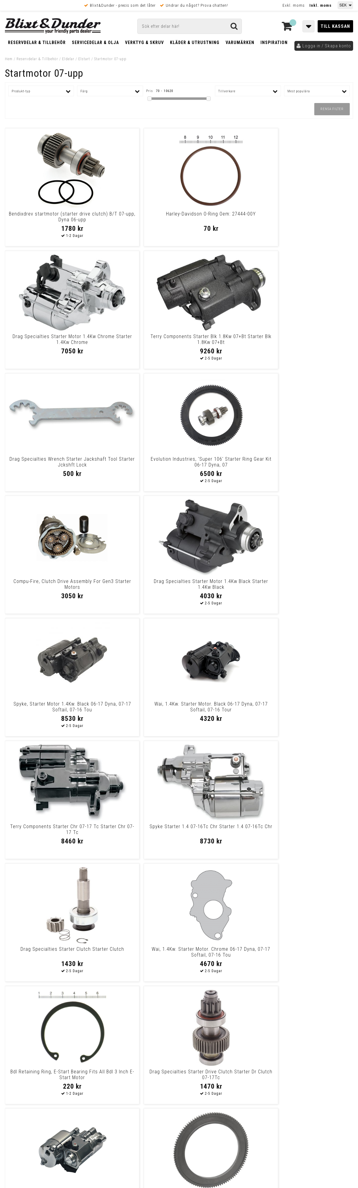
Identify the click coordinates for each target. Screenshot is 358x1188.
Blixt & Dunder (314, 1040)
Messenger (179, 1040)
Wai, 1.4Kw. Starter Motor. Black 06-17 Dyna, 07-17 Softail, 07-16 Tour (135, 465)
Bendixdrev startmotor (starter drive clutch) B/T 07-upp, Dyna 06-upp (46, 219)
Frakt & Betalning (23, 1102)
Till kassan (335, 26)
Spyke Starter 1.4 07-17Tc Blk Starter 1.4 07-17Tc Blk (223, 707)
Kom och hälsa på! (113, 1070)
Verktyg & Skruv (144, 42)
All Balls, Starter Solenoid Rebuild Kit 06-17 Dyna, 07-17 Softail (311, 829)
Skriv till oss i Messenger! (258, 1034)
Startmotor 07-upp (110, 59)
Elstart (84, 59)
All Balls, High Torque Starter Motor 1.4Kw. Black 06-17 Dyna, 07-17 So (311, 709)
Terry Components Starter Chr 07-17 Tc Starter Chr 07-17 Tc (223, 462)
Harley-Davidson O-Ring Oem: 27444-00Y (135, 217)
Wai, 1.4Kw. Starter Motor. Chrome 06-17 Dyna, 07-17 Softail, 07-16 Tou (135, 587)
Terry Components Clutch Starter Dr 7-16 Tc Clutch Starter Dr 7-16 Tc (223, 832)
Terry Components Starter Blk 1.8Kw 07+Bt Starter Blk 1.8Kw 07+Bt (311, 219)
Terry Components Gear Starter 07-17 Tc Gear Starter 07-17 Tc (311, 952)
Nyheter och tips (41, 1050)
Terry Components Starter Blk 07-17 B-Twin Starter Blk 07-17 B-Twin (134, 955)
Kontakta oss (313, 1047)
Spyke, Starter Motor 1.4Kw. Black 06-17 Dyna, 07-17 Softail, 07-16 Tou (47, 465)
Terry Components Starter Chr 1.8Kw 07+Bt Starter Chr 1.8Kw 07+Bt (223, 955)
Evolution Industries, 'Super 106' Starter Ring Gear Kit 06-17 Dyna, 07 (135, 342)
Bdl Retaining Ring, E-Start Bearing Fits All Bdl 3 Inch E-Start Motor (223, 587)
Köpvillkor (15, 1109)
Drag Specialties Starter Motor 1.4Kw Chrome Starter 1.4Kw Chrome (223, 219)
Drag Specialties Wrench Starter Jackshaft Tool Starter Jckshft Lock (46, 342)
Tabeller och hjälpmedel (41, 1034)
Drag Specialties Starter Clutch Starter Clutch (47, 584)
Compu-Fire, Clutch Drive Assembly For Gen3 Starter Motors (223, 342)
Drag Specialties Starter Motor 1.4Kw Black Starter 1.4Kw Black (311, 339)
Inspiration (274, 42)
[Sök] (189, 26)
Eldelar (68, 59)
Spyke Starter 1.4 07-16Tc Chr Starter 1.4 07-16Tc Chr (311, 462)
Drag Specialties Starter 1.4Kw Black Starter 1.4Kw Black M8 (46, 829)
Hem (9, 59)
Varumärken (240, 42)
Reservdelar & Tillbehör (37, 42)
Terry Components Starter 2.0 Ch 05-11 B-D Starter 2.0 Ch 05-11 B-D (135, 832)
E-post (147, 1040)
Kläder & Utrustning (195, 42)
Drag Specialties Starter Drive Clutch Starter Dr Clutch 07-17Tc (311, 584)
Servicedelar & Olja (95, 42)
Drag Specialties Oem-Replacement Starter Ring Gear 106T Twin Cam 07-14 (135, 709)
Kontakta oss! (111, 1032)
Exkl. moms (293, 5)
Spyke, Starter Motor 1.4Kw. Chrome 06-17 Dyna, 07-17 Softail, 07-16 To (47, 709)
